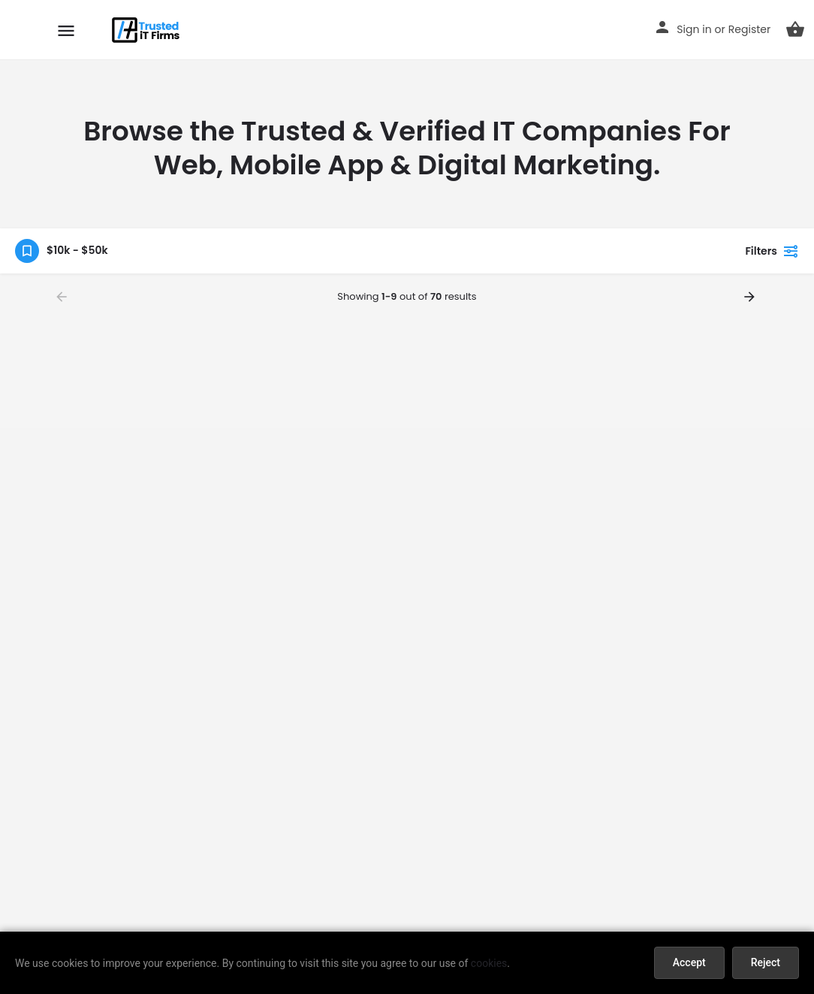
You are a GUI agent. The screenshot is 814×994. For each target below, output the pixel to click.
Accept (689, 962)
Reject (765, 962)
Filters (772, 251)
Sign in (694, 29)
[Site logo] (148, 30)
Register (749, 29)
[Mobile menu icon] (66, 30)
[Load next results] (751, 296)
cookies (489, 963)
